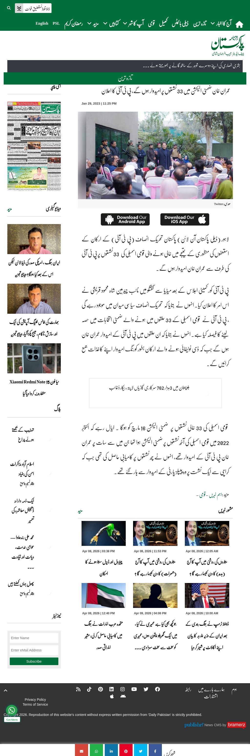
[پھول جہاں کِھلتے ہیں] (48, 592)
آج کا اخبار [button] (220, 23)
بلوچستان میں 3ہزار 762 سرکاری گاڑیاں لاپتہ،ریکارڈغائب (149, 387)
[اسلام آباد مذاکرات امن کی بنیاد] (48, 472)
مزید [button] (93, 23)
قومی (151, 23)
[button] (9, 7)
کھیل (163, 23)
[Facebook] (154, 689)
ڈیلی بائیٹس (180, 23)
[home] (239, 24)
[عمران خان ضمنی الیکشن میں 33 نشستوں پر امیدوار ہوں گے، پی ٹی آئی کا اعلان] (155, 750)
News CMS (213, 725)
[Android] (120, 696)
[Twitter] (142, 689)
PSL (56, 23)
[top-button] (6, 690)
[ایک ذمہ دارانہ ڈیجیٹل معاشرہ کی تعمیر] (48, 509)
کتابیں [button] (110, 23)
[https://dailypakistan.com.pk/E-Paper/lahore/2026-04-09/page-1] (34, 146)
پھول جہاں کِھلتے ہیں (21, 584)
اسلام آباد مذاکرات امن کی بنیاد (22, 469)
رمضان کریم (73, 23)
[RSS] (75, 689)
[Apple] (109, 696)
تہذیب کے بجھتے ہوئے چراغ (23, 434)
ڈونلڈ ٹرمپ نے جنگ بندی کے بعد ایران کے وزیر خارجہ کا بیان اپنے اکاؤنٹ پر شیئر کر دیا (207, 635)
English (42, 23)
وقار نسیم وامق (27, 483)
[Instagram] (119, 689)
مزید (80, 511)
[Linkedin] (108, 689)
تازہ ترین (199, 23)
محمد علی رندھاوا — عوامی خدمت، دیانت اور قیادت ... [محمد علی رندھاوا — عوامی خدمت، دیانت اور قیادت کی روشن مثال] (22, 552)
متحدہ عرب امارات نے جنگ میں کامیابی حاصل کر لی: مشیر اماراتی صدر (103, 635)
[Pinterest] (97, 689)
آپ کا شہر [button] (133, 23)
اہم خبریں (215, 494)
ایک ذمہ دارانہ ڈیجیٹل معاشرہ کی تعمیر (22, 510)
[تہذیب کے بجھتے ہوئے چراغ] (48, 438)
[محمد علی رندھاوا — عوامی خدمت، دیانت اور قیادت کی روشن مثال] (48, 545)
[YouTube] (131, 689)
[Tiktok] (86, 689)
